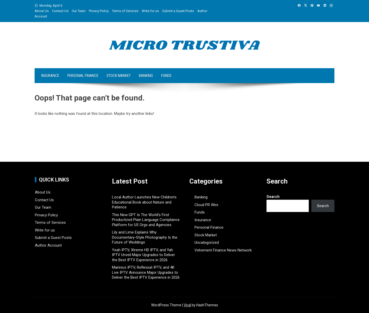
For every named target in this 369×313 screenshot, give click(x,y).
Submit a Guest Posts (178, 11)
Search (273, 196)
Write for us (150, 11)
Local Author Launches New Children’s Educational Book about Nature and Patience (144, 202)
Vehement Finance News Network (223, 250)
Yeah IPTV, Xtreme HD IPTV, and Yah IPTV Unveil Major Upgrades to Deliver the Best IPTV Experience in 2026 (143, 255)
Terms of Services (125, 11)
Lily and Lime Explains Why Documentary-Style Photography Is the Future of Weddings (144, 237)
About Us (42, 11)
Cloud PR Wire (206, 205)
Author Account (48, 245)
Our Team (79, 11)
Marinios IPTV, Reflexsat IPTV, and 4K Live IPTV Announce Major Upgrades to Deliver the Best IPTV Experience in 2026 (146, 272)
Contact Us (60, 11)
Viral (187, 305)
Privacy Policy (99, 11)
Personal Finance (82, 75)
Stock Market (119, 75)
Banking (146, 75)
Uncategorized (206, 242)
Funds (166, 75)
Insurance (50, 75)
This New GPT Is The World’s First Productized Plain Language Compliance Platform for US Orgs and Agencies (146, 220)
